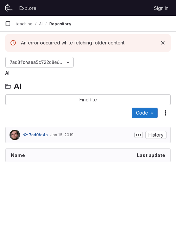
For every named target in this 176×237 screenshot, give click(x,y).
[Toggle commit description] (138, 135)
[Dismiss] (163, 43)
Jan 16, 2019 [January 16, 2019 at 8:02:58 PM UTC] (62, 134)
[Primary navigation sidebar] (8, 23)
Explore (27, 8)
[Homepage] (9, 8)
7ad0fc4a (35, 134)
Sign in (161, 8)
